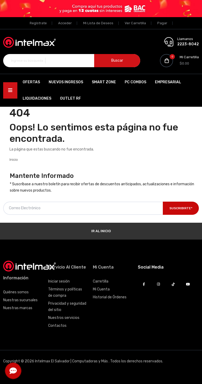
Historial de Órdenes (110, 297)
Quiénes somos (16, 292)
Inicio (13, 160)
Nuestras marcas (17, 308)
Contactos (57, 325)
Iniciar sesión (59, 281)
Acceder (65, 23)
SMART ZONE (104, 82)
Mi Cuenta (101, 289)
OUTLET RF (70, 98)
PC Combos (135, 82)
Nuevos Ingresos (66, 82)
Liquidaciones (37, 98)
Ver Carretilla (135, 23)
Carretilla (100, 281)
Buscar (117, 60)
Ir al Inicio (101, 231)
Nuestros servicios (63, 317)
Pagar (162, 23)
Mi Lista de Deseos (98, 23)
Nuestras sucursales (20, 300)
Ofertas (31, 82)
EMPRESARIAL (168, 82)
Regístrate (38, 23)
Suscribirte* (180, 208)
